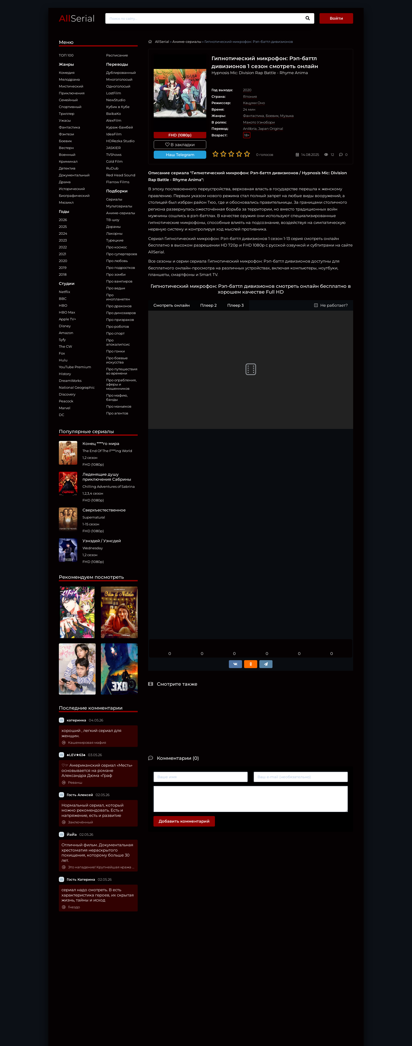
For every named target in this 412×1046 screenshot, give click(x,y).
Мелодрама (69, 79)
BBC (62, 298)
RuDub (112, 168)
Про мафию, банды (117, 397)
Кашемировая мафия (84, 742)
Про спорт (115, 333)
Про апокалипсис (118, 342)
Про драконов (119, 306)
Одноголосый (118, 86)
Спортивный (70, 107)
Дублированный (121, 72)
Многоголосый (119, 79)
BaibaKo (113, 113)
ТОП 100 (66, 55)
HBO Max (67, 312)
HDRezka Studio (120, 141)
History (65, 374)
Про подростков (120, 267)
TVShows (113, 154)
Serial (77, 18)
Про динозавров (121, 313)
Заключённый (77, 822)
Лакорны (114, 233)
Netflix (64, 292)
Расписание (117, 55)
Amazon (66, 333)
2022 (63, 247)
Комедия (67, 72)
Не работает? (331, 305)
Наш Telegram (180, 154)
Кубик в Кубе (118, 107)
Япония (250, 96)
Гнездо (71, 907)
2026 (63, 220)
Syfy (62, 339)
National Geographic (77, 387)
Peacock (66, 401)
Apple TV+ (67, 319)
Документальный (74, 175)
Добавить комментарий (184, 821)
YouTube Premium (75, 367)
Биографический (74, 195)
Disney (65, 326)
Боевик (65, 141)
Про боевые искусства (117, 360)
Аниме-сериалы (120, 213)
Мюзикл (66, 202)
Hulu (63, 360)
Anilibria (250, 128)
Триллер (66, 113)
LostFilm (113, 93)
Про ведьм (115, 288)
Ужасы (65, 120)
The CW (65, 346)
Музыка (287, 116)
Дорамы (113, 226)
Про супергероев (121, 254)
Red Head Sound (120, 175)
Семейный (68, 100)
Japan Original (270, 128)
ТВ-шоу (112, 220)
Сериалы (114, 199)
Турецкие (114, 240)
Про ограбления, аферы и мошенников (121, 384)
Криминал (68, 161)
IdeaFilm (114, 134)
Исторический (72, 189)
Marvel (64, 408)
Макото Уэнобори (259, 122)
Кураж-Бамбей (119, 127)
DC (61, 415)
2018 (62, 274)
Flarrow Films (117, 182)
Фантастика (69, 127)
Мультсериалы (119, 206)
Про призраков (120, 319)
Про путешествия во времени (121, 371)
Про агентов (117, 413)
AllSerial (162, 41)
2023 (63, 240)
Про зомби (116, 274)
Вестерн (66, 148)
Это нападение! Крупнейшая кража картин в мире (98, 867)
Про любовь (117, 261)
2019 (62, 267)
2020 (63, 261)
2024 (63, 233)
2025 (63, 226)
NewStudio (115, 100)
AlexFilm (113, 120)
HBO (63, 305)
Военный (67, 154)
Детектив (67, 168)
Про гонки (115, 351)
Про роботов (117, 326)
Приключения (72, 93)
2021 (62, 254)
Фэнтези (66, 134)
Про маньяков (118, 406)
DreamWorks (70, 380)
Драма (65, 182)
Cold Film (114, 161)
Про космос (116, 247)
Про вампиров (119, 281)
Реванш (72, 782)
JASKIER (113, 148)
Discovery (67, 394)
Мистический (71, 86)
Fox (62, 353)
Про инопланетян (118, 297)
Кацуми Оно (254, 103)
